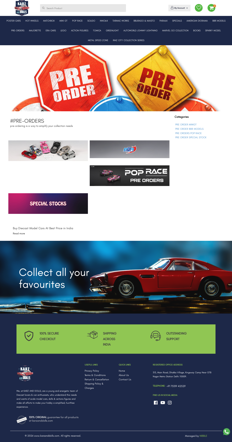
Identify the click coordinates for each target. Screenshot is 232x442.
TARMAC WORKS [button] (121, 20)
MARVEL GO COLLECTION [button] (175, 30)
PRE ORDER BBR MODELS (189, 128)
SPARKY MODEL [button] (213, 30)
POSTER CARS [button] (14, 20)
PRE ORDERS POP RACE (188, 133)
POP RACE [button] (77, 20)
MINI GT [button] (63, 20)
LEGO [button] (63, 30)
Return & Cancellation (97, 379)
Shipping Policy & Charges (94, 386)
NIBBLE (203, 435)
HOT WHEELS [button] (31, 20)
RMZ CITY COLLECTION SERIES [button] (128, 40)
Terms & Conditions (95, 375)
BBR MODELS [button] (218, 20)
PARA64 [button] (163, 20)
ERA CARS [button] (51, 30)
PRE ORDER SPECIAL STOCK (190, 137)
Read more (19, 233)
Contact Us (125, 379)
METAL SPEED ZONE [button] (98, 40)
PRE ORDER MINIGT (185, 124)
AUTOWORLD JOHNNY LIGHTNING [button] (140, 30)
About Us (124, 375)
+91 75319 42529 (176, 386)
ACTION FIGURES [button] (79, 30)
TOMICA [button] (97, 30)
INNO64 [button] (104, 20)
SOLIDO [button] (91, 20)
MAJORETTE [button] (35, 30)
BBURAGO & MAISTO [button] (144, 20)
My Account (179, 7)
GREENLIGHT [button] (112, 30)
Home (122, 370)
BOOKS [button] (196, 30)
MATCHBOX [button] (49, 20)
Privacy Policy (92, 370)
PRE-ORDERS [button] (17, 30)
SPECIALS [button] (177, 20)
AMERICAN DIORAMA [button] (197, 20)
